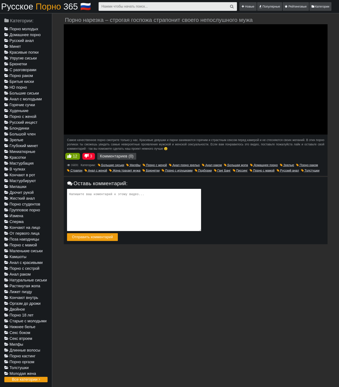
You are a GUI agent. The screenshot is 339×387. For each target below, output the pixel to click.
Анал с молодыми (23, 99)
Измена (13, 216)
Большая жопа (236, 165)
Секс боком (17, 333)
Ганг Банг (222, 170)
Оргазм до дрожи (22, 303)
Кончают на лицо (22, 227)
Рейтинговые (296, 6)
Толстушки (16, 368)
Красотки (15, 157)
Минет (12, 46)
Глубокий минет (21, 146)
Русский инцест (20, 122)
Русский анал (19, 41)
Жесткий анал (19, 198)
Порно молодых (21, 29)
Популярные (269, 6)
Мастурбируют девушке (20, 181)
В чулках (14, 169)
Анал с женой (96, 170)
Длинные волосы (22, 350)
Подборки (203, 170)
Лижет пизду (18, 292)
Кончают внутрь (21, 297)
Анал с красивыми (23, 262)
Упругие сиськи (20, 58)
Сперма (14, 222)
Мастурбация (19, 163)
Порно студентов (22, 204)
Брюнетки (15, 64)
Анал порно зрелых (184, 165)
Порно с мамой (20, 245)
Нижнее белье (19, 327)
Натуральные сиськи (25, 280)
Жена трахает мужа (124, 170)
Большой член (20, 134)
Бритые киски (19, 81)
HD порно (15, 87)
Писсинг (240, 170)
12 (75, 156)
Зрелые (13, 140)
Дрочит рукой (19, 192)
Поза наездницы (21, 239)
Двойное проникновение (18, 309)
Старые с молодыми (25, 321)
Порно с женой (20, 116)
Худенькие (16, 111)
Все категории (26, 379)
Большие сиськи (21, 93)
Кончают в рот (19, 175)
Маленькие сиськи (23, 251)
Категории (320, 6)
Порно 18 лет (19, 315)
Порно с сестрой (21, 268)
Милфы (13, 344)
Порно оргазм (19, 362)
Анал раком (17, 274)
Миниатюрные (19, 151)
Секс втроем (18, 338)
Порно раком (18, 76)
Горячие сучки (19, 105)
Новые (248, 6)
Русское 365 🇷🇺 (46, 6)
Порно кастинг (19, 356)
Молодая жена (20, 373)
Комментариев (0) (117, 156)
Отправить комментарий (92, 237)
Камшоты (15, 257)
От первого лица (21, 233)
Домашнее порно (22, 35)
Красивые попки (21, 52)
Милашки (15, 187)
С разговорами (20, 70)
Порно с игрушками (177, 170)
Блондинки (16, 128)
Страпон (74, 170)
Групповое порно (22, 210)
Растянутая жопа (22, 286)
